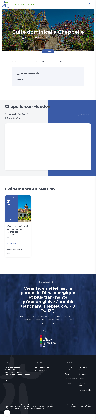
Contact (25, 415)
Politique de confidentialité (44, 411)
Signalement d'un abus (12, 413)
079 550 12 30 (43, 377)
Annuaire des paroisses (46, 413)
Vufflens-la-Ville (85, 396)
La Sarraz (68, 389)
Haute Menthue (71, 385)
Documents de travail (29, 413)
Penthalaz (69, 394)
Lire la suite (48, 331)
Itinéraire (85, 114)
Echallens (68, 380)
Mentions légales (20, 411)
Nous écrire (12, 387)
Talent (81, 385)
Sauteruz (82, 380)
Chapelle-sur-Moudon (65, 38)
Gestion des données (37, 415)
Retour (49, 51)
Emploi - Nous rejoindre (12, 415)
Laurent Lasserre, (44, 374)
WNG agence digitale (84, 413)
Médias (30, 411)
